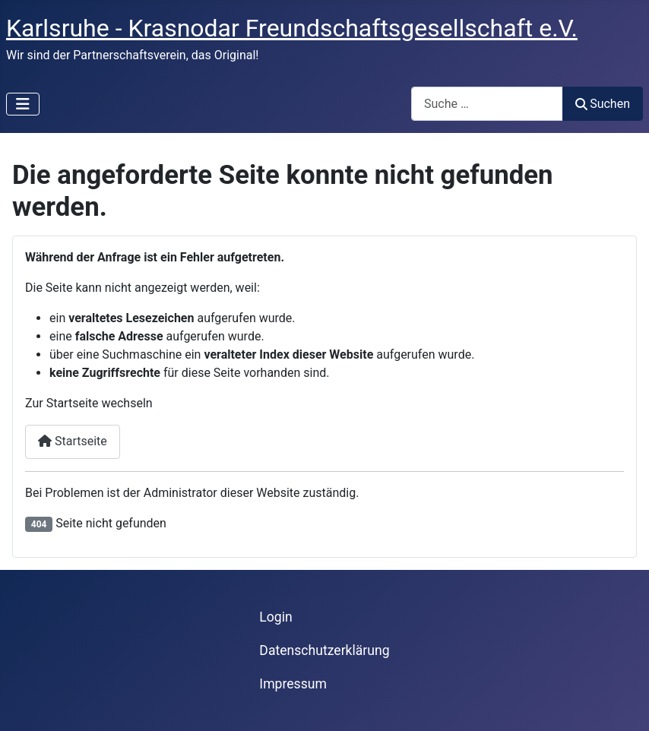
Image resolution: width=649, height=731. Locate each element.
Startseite (72, 441)
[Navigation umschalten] (23, 104)
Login (275, 617)
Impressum (293, 683)
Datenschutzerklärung (324, 650)
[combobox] (487, 104)
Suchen (602, 104)
